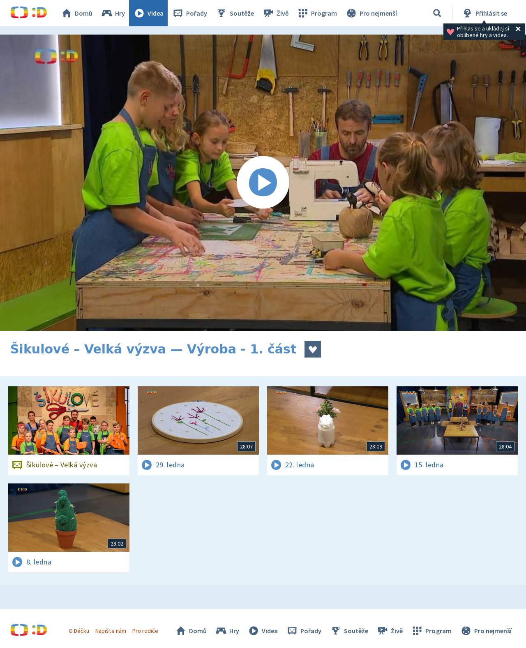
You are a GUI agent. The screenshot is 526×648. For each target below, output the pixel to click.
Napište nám (110, 630)
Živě (275, 13)
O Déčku (79, 630)
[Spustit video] (263, 183)
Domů (76, 13)
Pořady (189, 13)
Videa (148, 13)
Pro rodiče (145, 630)
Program (317, 13)
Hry (113, 13)
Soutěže (234, 13)
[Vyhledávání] (437, 13)
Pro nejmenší (371, 13)
